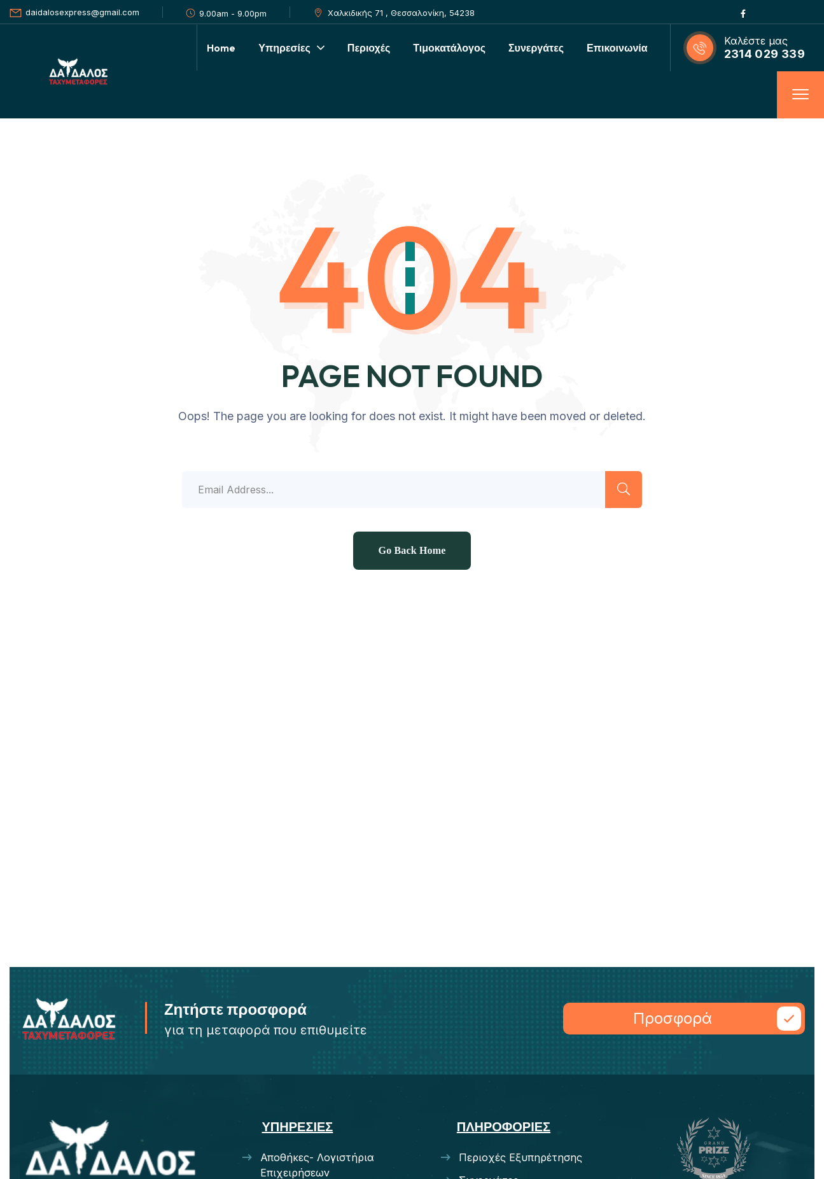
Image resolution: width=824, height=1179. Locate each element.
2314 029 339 (764, 53)
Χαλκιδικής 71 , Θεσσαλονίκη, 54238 (401, 13)
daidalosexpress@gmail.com (82, 12)
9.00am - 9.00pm (233, 13)
